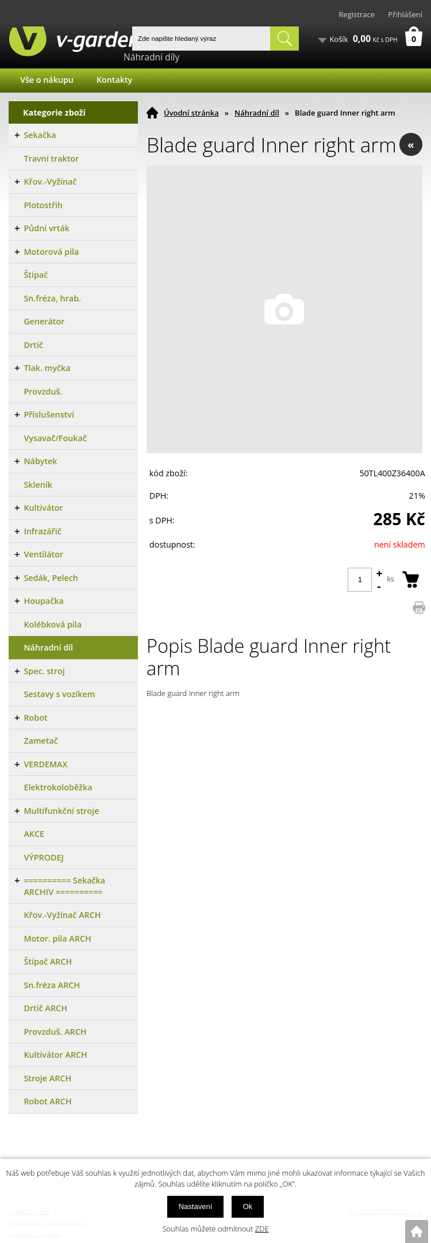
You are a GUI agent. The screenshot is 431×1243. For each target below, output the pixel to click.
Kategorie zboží (54, 112)
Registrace (356, 14)
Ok (248, 1206)
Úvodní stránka (191, 113)
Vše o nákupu (47, 79)
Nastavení (196, 1206)
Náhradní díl (256, 113)
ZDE (262, 1228)
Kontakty (114, 79)
